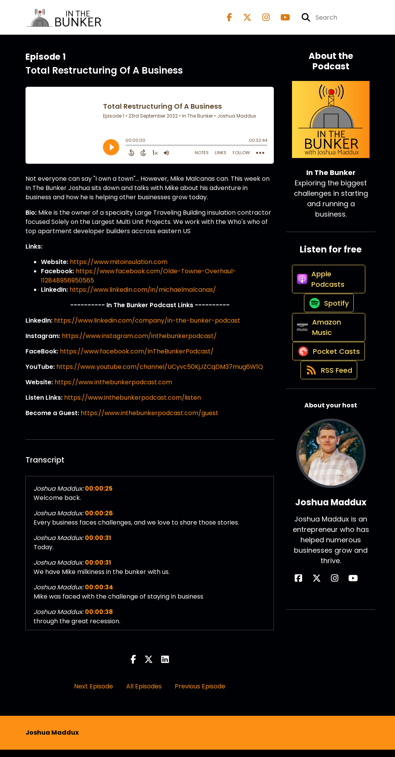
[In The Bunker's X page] (243, 21)
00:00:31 (98, 545)
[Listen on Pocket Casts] (326, 397)
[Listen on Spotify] (327, 326)
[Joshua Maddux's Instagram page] (334, 638)
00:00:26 (99, 520)
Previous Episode (200, 693)
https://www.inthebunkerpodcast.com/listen (132, 404)
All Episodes (144, 693)
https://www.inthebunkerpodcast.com (113, 389)
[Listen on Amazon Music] (326, 359)
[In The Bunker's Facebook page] (229, 21)
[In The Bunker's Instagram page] (261, 21)
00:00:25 (99, 495)
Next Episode (93, 693)
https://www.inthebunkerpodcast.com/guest (149, 420)
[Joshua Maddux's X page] (325, 638)
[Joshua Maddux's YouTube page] (344, 638)
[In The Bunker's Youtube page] (280, 21)
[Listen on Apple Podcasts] (326, 294)
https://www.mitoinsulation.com (118, 269)
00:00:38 (99, 619)
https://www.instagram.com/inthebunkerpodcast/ (139, 343)
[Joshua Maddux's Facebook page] (315, 638)
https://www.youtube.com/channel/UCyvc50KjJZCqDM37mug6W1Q (159, 374)
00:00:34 (99, 594)
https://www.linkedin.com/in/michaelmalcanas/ (142, 297)
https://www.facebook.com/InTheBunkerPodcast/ (137, 358)
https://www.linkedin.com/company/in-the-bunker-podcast (147, 327)
